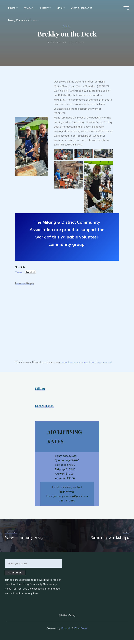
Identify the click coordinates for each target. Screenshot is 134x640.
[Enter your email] (33, 563)
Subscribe (15, 572)
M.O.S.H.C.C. (44, 406)
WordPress (80, 628)
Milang (40, 388)
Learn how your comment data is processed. (86, 362)
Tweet (19, 272)
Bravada (66, 628)
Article (66, 26)
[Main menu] (126, 8)
